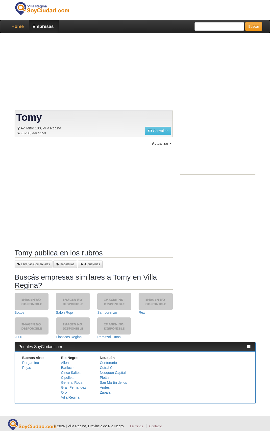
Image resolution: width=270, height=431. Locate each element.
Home (17, 26)
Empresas (43, 26)
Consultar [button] (158, 131)
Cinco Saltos (70, 373)
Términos (136, 426)
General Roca (71, 382)
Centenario (108, 363)
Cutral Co (107, 368)
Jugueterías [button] (90, 264)
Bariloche (68, 368)
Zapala (105, 392)
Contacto (155, 426)
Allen (65, 363)
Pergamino (30, 363)
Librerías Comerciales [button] (33, 264)
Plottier (105, 378)
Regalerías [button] (65, 264)
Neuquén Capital (112, 373)
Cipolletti (67, 378)
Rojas (26, 368)
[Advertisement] (135, 72)
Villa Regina (70, 397)
